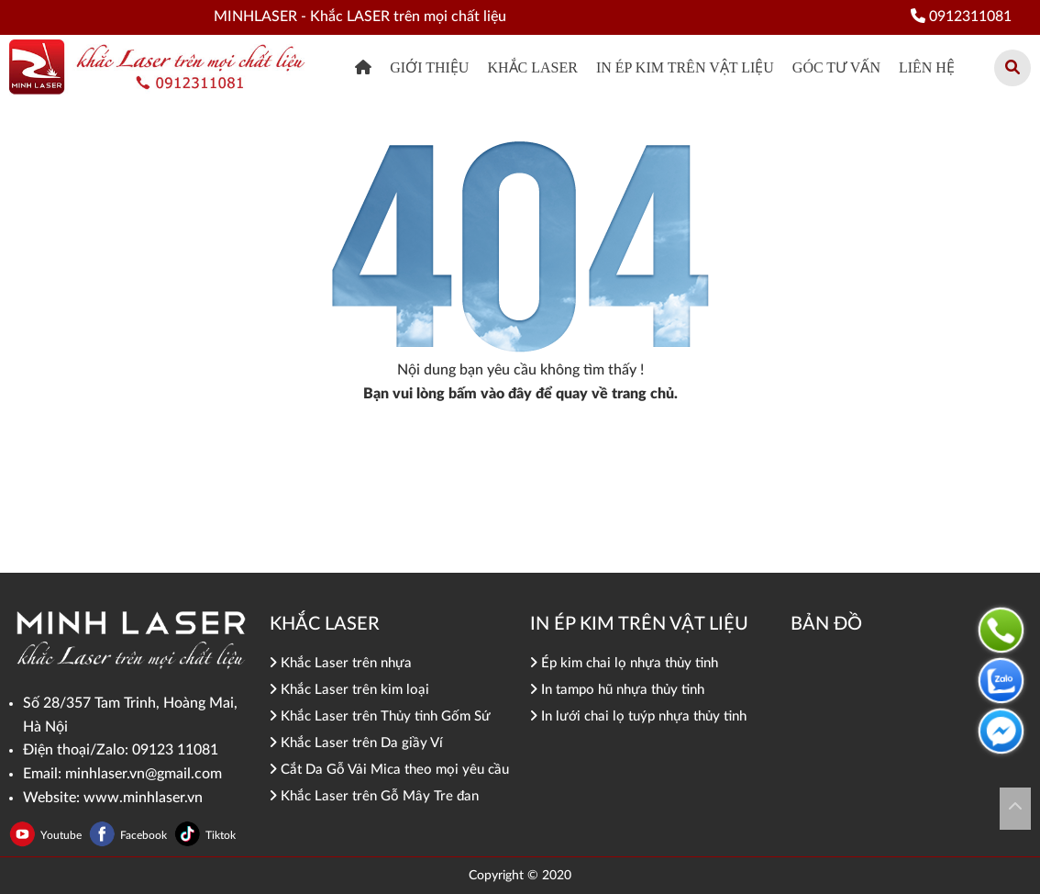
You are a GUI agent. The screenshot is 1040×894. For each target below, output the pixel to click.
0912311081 (961, 16)
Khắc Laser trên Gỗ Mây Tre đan (374, 796)
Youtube (62, 835)
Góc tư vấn (836, 67)
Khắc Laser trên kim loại (349, 690)
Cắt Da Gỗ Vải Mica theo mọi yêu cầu (389, 770)
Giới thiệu (429, 67)
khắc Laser (532, 67)
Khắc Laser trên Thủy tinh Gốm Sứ (380, 716)
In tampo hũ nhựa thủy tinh (617, 690)
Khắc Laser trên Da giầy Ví (356, 743)
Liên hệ (927, 67)
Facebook (145, 835)
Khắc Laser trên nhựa (341, 663)
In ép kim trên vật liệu (685, 67)
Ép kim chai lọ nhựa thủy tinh (624, 663)
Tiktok (220, 835)
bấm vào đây (490, 393)
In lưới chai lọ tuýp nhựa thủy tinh (638, 716)
